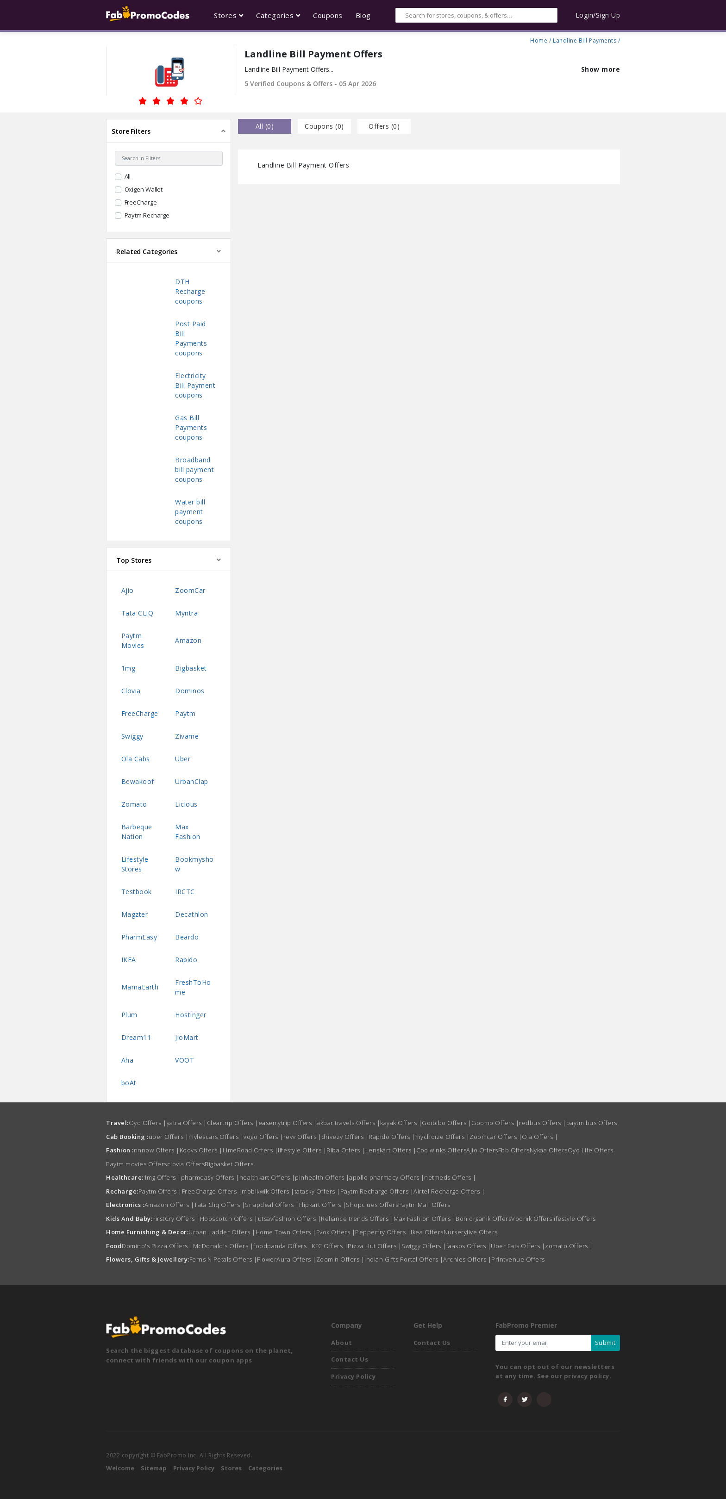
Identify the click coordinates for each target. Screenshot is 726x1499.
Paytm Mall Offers (424, 1204)
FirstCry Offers (176, 1218)
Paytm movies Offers (136, 1164)
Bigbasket (191, 668)
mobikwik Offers (268, 1191)
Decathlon (191, 914)
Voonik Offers (531, 1218)
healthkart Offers (267, 1177)
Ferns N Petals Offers (223, 1259)
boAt (129, 1082)
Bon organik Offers (483, 1218)
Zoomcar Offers (495, 1136)
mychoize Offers (442, 1136)
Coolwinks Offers (441, 1150)
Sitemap (154, 1468)
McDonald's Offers (223, 1246)
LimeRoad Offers (250, 1150)
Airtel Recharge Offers (449, 1191)
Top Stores (133, 560)
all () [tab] (265, 126)
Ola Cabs (135, 758)
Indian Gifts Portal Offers (403, 1259)
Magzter (134, 914)
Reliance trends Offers (357, 1218)
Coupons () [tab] (324, 126)
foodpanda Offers (282, 1246)
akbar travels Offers (348, 1123)
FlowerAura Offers (286, 1259)
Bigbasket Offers (229, 1164)
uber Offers (169, 1136)
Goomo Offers (495, 1123)
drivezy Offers (345, 1136)
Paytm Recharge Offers (377, 1191)
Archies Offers (467, 1259)
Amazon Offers (169, 1204)
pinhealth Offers (322, 1177)
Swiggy (132, 736)
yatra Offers (187, 1123)
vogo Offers (263, 1136)
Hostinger (191, 1014)
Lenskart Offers (391, 1150)
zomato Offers (569, 1246)
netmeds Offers (450, 1177)
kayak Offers (401, 1123)
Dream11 (136, 1037)
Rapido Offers (392, 1136)
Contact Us (349, 1359)
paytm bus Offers (591, 1123)
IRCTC (185, 891)
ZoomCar (190, 590)
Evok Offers (336, 1232)
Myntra (186, 613)
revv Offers (302, 1136)
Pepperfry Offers (383, 1232)
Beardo (187, 937)
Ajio (127, 590)
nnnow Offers (157, 1150)
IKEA (128, 959)
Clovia (131, 690)
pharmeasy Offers (210, 1177)
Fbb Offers (514, 1150)
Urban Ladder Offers (222, 1232)
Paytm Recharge (147, 215)
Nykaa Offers (549, 1150)
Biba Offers (345, 1150)
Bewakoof (137, 781)
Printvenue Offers (518, 1259)
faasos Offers (468, 1246)
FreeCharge (141, 202)
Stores (231, 1468)
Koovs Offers (201, 1150)
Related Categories (146, 251)
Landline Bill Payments (584, 39)
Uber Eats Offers (518, 1246)
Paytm (185, 713)
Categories (265, 1468)
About (341, 1342)
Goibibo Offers (446, 1123)
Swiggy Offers (423, 1246)
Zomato (134, 804)
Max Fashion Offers (425, 1218)
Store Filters (131, 131)
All (128, 176)
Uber (182, 758)
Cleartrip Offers (232, 1123)
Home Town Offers (286, 1232)
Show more (600, 69)
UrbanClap (191, 781)
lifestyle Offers (302, 1150)
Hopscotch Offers (229, 1218)
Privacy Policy (353, 1376)
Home (538, 39)
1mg (128, 668)
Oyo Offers (148, 1123)
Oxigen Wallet (144, 189)
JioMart (187, 1037)
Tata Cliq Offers (219, 1204)
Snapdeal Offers (272, 1204)
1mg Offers (162, 1177)
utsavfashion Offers (289, 1218)
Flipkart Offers (322, 1204)
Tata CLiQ (137, 613)
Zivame (187, 736)
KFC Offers (330, 1246)
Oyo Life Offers (590, 1150)
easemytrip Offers (287, 1123)
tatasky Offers (317, 1191)
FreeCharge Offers (212, 1191)
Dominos (190, 690)
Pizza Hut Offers (374, 1246)
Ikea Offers (427, 1232)
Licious (186, 804)
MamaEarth (140, 987)
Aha (127, 1060)
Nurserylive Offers (471, 1232)
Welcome (120, 1468)
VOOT (184, 1060)
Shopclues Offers (372, 1204)
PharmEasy (139, 937)
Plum (129, 1014)
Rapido (186, 959)
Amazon (188, 640)
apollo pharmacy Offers (386, 1177)
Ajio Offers (482, 1150)
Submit (605, 1342)
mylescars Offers (216, 1136)
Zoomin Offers (340, 1259)
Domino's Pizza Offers (157, 1246)
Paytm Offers (160, 1191)
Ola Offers (540, 1136)
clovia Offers (186, 1164)
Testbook (136, 891)
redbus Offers (542, 1123)
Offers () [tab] (384, 126)
